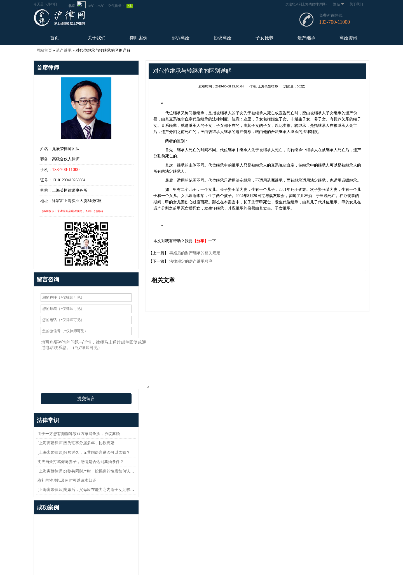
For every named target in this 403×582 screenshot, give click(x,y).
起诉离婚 (180, 37)
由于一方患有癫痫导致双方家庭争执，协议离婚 (79, 434)
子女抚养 (264, 37)
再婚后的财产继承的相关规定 (194, 253)
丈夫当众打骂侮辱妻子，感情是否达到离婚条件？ (81, 462)
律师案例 (138, 37)
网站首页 (44, 50)
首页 (54, 37)
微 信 (338, 4)
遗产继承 (306, 37)
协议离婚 (222, 37)
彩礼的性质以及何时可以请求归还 (67, 480)
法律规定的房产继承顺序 (190, 261)
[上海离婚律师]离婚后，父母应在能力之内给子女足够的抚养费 (92, 490)
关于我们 (356, 4)
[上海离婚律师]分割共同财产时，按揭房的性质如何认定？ (88, 471)
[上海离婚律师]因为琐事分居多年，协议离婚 (76, 443)
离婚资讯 (348, 37)
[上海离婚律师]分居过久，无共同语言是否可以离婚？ (84, 452)
